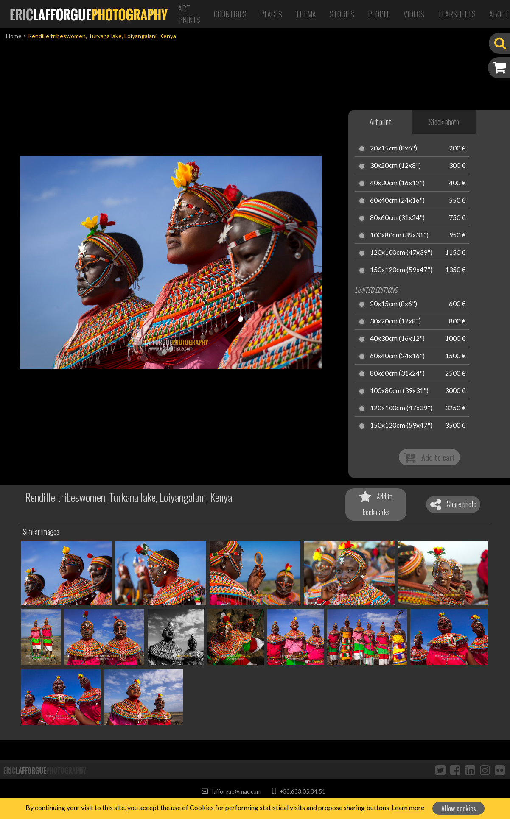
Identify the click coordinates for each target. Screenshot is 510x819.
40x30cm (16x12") (397, 183)
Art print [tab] (380, 121)
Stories (342, 14)
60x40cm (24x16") (397, 200)
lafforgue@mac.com (231, 791)
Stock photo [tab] (444, 121)
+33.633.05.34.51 (298, 791)
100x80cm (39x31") (399, 235)
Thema (306, 14)
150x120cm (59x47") (401, 270)
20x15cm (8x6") (393, 148)
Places (271, 14)
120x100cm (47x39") (401, 252)
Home (14, 35)
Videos (414, 14)
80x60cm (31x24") (397, 217)
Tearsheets (457, 14)
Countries (230, 14)
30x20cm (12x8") (395, 165)
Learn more (408, 807)
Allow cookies (458, 808)
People (379, 14)
